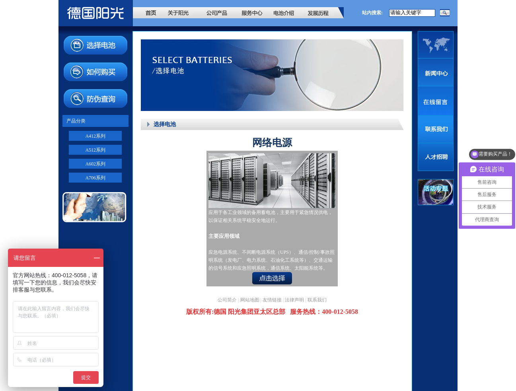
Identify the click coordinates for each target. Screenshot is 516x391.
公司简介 (227, 300)
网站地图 (249, 300)
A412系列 (95, 136)
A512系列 (95, 150)
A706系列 (95, 178)
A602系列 (95, 164)
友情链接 (272, 300)
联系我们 (317, 300)
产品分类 (76, 121)
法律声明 (294, 300)
